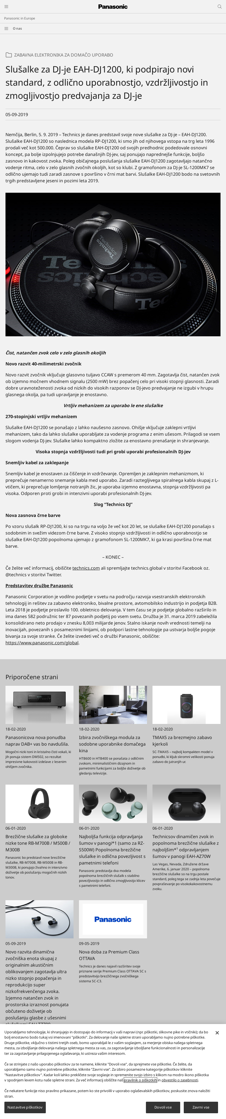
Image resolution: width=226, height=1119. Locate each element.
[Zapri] (217, 1035)
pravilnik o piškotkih (140, 1082)
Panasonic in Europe (19, 18)
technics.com (86, 568)
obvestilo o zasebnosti (180, 1082)
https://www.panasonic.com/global (41, 643)
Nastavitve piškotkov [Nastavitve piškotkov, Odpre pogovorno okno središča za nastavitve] (25, 1109)
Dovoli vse (162, 1109)
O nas (17, 28)
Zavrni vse (201, 1109)
